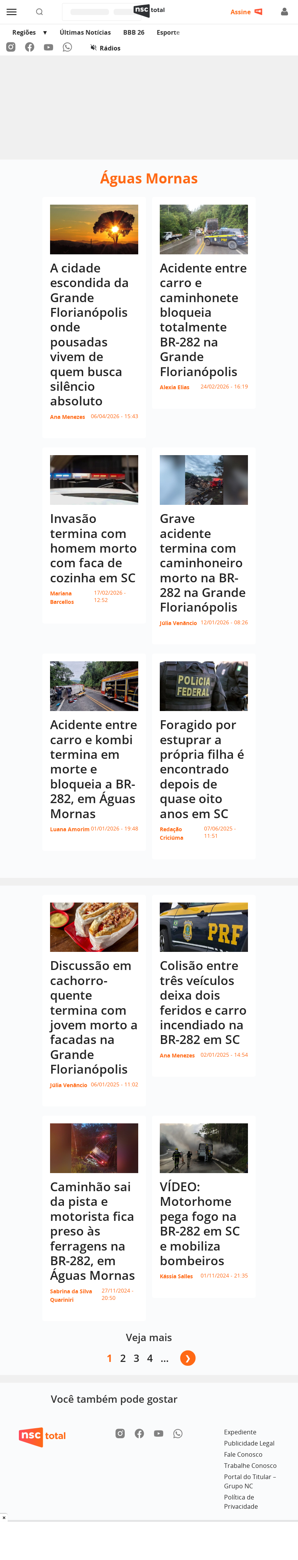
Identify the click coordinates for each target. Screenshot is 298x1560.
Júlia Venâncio (178, 623)
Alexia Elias (174, 387)
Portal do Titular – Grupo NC (250, 1481)
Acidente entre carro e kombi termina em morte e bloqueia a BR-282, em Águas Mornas (93, 768)
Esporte (168, 32)
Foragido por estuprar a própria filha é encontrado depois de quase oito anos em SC (202, 768)
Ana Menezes (67, 416)
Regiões (24, 32)
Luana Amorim (70, 829)
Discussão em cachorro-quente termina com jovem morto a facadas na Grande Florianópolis (94, 1017)
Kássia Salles (176, 1276)
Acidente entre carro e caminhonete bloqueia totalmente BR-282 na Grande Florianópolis (203, 319)
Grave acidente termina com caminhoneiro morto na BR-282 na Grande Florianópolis (203, 562)
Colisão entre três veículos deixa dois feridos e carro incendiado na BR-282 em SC (203, 1002)
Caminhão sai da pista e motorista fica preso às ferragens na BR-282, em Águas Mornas (92, 1230)
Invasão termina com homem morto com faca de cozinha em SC (93, 548)
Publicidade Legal (249, 1443)
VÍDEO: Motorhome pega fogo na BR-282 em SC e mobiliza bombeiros (200, 1223)
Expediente (240, 1432)
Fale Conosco (243, 1454)
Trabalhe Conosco (250, 1465)
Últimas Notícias (85, 32)
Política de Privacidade (241, 1502)
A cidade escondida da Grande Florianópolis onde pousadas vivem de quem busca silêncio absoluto (89, 334)
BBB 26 (133, 32)
